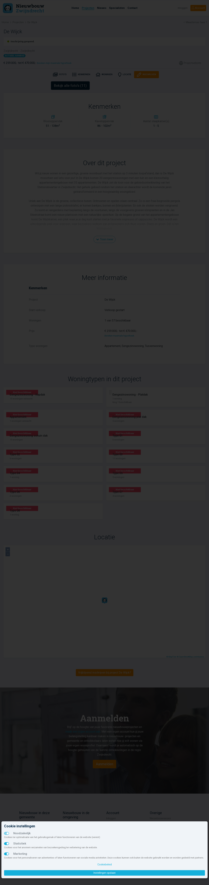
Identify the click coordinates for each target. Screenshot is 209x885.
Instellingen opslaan (105, 872)
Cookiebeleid (104, 864)
